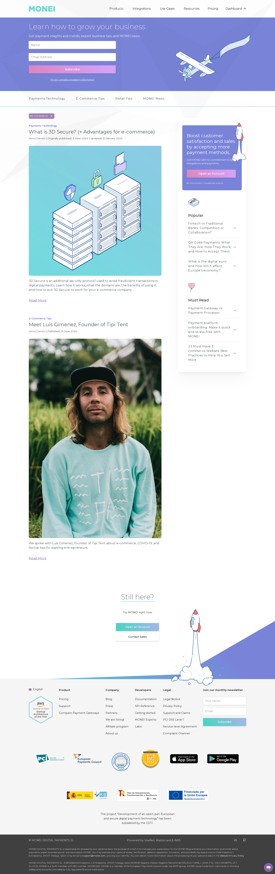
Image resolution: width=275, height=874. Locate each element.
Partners (111, 713)
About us (112, 733)
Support (64, 706)
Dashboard (236, 8)
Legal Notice (171, 699)
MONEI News (153, 98)
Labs (138, 726)
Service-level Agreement (180, 726)
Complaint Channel (176, 733)
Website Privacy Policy (232, 855)
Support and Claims (176, 713)
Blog (109, 699)
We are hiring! (115, 719)
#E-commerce (42, 116)
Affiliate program (117, 726)
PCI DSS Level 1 (173, 719)
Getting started (145, 713)
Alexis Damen (37, 138)
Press (109, 706)
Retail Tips (123, 98)
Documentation (146, 699)
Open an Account (211, 173)
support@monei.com (94, 855)
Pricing (213, 8)
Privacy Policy (172, 706)
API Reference (145, 706)
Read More (37, 300)
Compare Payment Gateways (79, 713)
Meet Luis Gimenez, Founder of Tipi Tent (78, 324)
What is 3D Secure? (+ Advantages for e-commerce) (92, 132)
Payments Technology (47, 98)
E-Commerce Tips (90, 98)
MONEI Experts (145, 719)
